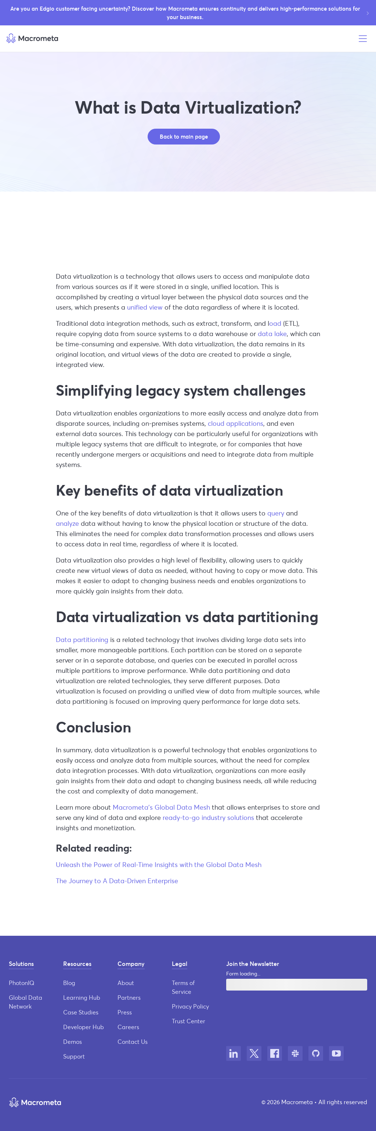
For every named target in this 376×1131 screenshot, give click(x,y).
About (126, 982)
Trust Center (188, 1021)
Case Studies (80, 1012)
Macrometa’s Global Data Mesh (161, 807)
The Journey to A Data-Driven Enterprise (117, 880)
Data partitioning (82, 639)
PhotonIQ (21, 982)
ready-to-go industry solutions (208, 817)
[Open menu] (362, 38)
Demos (72, 1041)
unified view (145, 307)
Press (125, 1012)
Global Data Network (25, 1001)
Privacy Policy (190, 1006)
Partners (129, 997)
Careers (128, 1027)
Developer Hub (83, 1027)
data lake (272, 333)
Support (74, 1056)
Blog (69, 982)
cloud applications (235, 423)
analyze (67, 523)
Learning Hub (81, 997)
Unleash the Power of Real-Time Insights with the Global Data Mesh (158, 864)
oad (275, 323)
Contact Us (133, 1041)
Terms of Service (183, 987)
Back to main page (184, 136)
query (275, 513)
